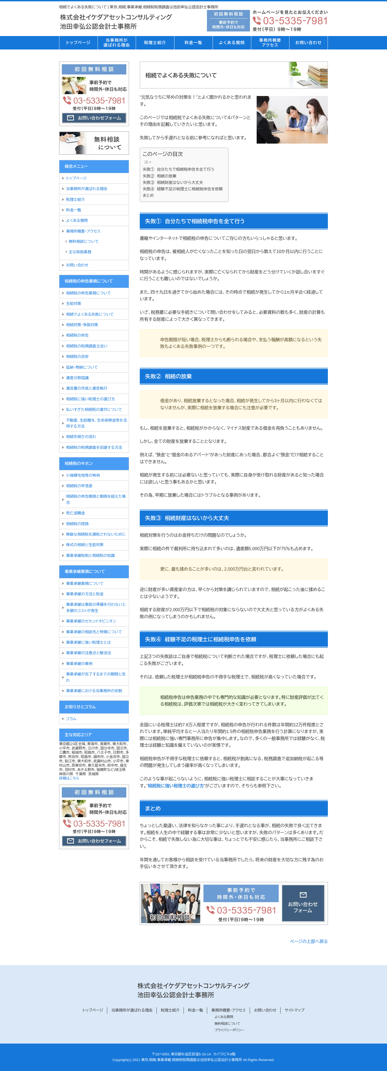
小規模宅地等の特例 (83, 475)
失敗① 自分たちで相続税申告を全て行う (178, 169)
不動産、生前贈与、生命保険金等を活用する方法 (96, 423)
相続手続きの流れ (81, 437)
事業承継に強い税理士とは (88, 642)
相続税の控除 (77, 524)
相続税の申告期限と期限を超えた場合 (96, 499)
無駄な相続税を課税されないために (96, 534)
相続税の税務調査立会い (87, 346)
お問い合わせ (308, 42)
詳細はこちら (69, 778)
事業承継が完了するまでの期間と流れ (96, 677)
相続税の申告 (77, 335)
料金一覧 (193, 42)
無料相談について (84, 241)
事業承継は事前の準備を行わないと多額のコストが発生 (96, 607)
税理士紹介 (155, 42)
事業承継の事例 (79, 663)
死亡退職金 (75, 513)
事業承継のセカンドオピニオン (91, 621)
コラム (71, 719)
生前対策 (73, 303)
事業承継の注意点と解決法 (88, 653)
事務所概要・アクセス (83, 231)
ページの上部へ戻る (309, 941)
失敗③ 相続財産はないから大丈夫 (173, 182)
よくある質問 (232, 42)
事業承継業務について (84, 583)
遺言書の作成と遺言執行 (86, 388)
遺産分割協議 (77, 378)
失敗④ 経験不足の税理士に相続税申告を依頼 (183, 189)
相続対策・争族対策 (82, 325)
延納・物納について (82, 367)
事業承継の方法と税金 (84, 594)
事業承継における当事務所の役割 (94, 691)
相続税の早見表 (79, 486)
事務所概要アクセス (270, 42)
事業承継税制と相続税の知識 (90, 555)
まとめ (148, 195)
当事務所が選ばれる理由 (116, 42)
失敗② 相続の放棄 (159, 176)
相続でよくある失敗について (91, 314)
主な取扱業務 (80, 252)
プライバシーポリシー (229, 1030)
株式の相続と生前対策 (84, 545)
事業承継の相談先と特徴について (94, 632)
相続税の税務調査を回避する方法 (94, 447)
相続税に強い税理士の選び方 (176, 786)
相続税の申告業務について (88, 293)
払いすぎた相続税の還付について (94, 409)
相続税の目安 (77, 356)
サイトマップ (294, 1010)
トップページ (78, 42)
